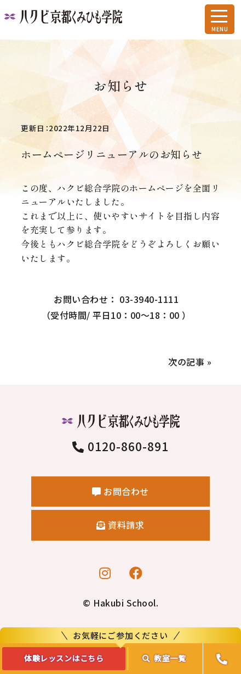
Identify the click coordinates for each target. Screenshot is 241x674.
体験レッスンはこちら (64, 658)
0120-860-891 (120, 446)
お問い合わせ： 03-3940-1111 (116, 308)
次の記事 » (189, 361)
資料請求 (120, 524)
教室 (164, 658)
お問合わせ (120, 491)
